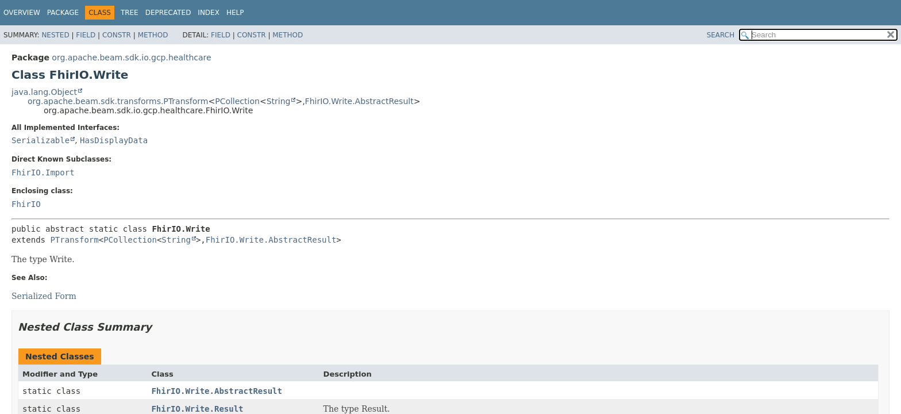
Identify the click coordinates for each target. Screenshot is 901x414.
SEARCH (721, 35)
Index (209, 13)
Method (153, 35)
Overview (21, 13)
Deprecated (168, 13)
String (279, 101)
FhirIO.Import (43, 172)
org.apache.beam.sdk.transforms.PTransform (118, 101)
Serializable (40, 140)
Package (63, 13)
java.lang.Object (44, 92)
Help (235, 13)
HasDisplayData (114, 140)
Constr (116, 35)
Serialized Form (43, 296)
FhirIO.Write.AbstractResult (359, 101)
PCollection (237, 101)
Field (85, 35)
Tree (129, 13)
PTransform (74, 239)
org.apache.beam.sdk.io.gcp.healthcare (131, 57)
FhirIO (26, 204)
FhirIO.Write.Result (197, 408)
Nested (55, 35)
